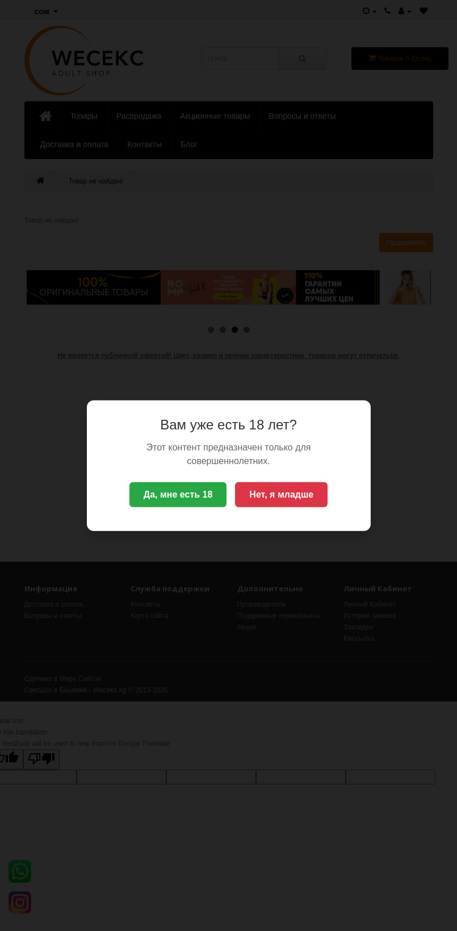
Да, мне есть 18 (178, 494)
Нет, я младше (281, 494)
